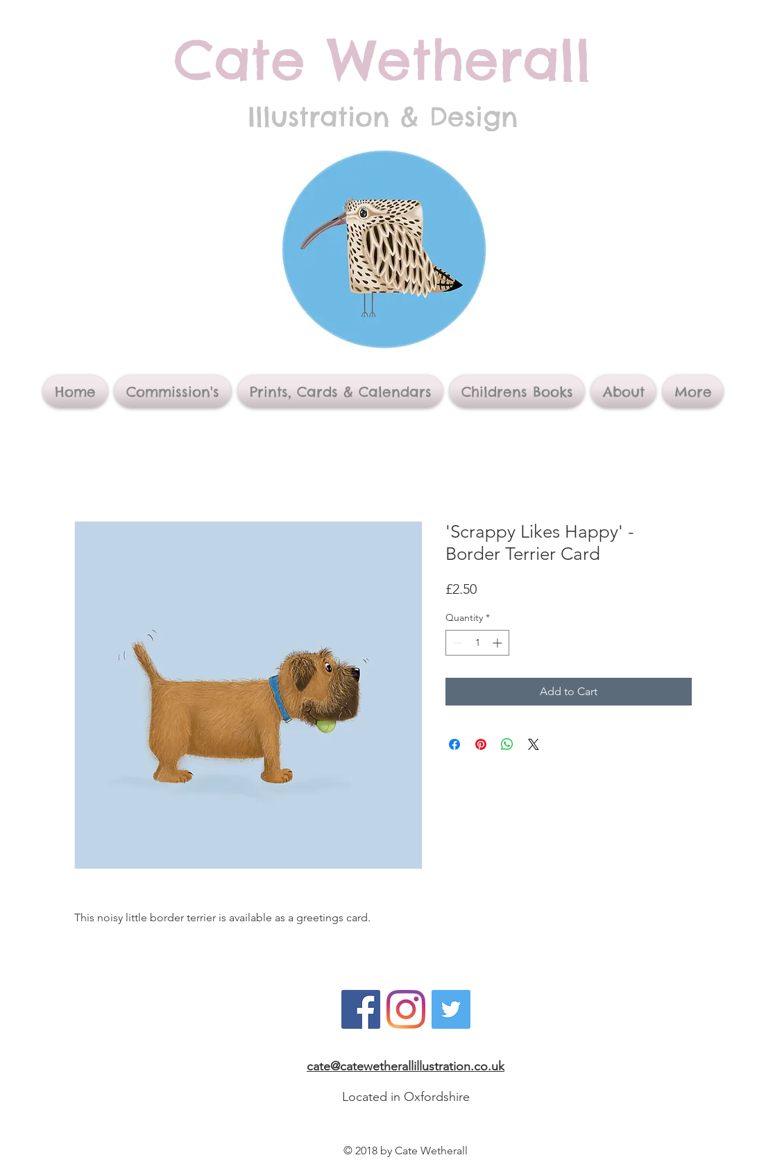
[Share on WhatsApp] (507, 744)
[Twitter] (451, 1009)
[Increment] (498, 643)
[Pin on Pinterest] (481, 744)
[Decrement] (456, 643)
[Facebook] (360, 1009)
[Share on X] (533, 744)
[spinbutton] (477, 643)
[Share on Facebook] (454, 744)
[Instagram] (405, 1009)
